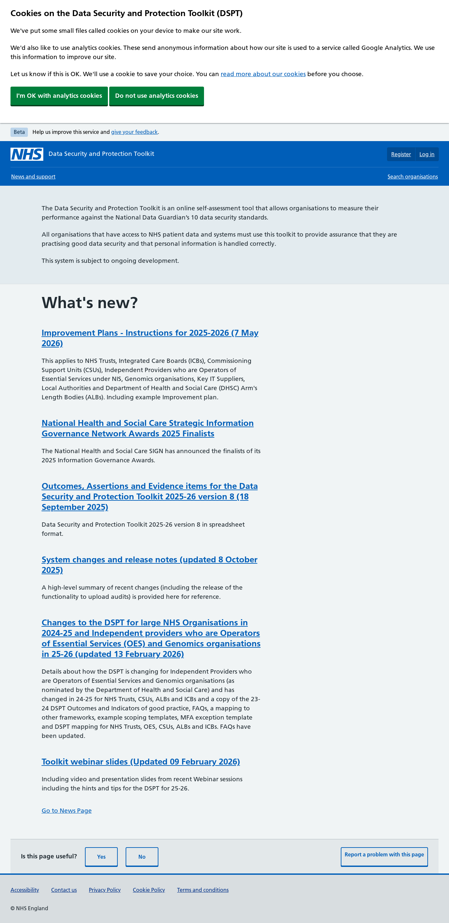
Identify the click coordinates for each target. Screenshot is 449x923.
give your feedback (134, 132)
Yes (101, 856)
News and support (33, 176)
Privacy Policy (105, 890)
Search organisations (413, 176)
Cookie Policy (149, 890)
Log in (427, 154)
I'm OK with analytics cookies (59, 95)
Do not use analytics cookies (156, 95)
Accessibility (24, 890)
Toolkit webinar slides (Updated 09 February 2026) (141, 761)
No (142, 856)
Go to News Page (67, 810)
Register (401, 154)
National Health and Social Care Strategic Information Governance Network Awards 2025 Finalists (148, 428)
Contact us (64, 890)
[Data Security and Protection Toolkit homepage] (82, 154)
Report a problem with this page (384, 854)
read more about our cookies (263, 74)
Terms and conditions (203, 890)
